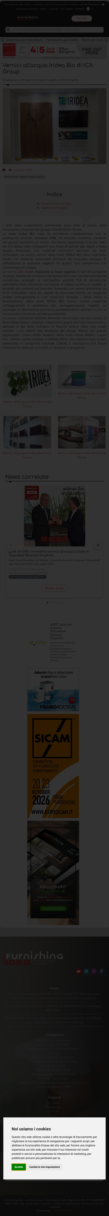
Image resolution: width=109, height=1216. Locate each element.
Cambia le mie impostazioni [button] (44, 1167)
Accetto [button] (19, 1167)
